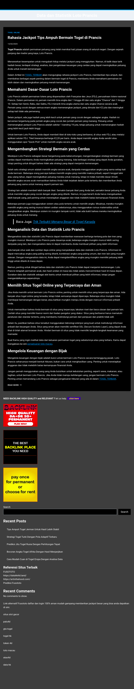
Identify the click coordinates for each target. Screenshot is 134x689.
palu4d (6, 621)
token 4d (7, 643)
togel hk (7, 636)
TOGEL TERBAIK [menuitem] (33, 75)
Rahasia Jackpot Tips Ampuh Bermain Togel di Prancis (54, 37)
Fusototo (22, 603)
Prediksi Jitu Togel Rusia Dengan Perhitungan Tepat (33, 544)
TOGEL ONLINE (14, 33)
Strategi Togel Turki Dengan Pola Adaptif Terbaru (32, 536)
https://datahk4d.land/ (15, 575)
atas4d (6, 657)
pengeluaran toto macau (40, 344)
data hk (7, 664)
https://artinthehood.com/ (16, 579)
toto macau (9, 650)
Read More (15, 385)
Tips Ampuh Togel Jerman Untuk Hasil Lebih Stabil (33, 529)
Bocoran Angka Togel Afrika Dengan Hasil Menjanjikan (35, 551)
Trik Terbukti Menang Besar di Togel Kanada (64, 222)
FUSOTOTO (9, 571)
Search (6, 507)
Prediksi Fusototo (12, 583)
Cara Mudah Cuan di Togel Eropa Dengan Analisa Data (35, 559)
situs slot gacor (11, 614)
